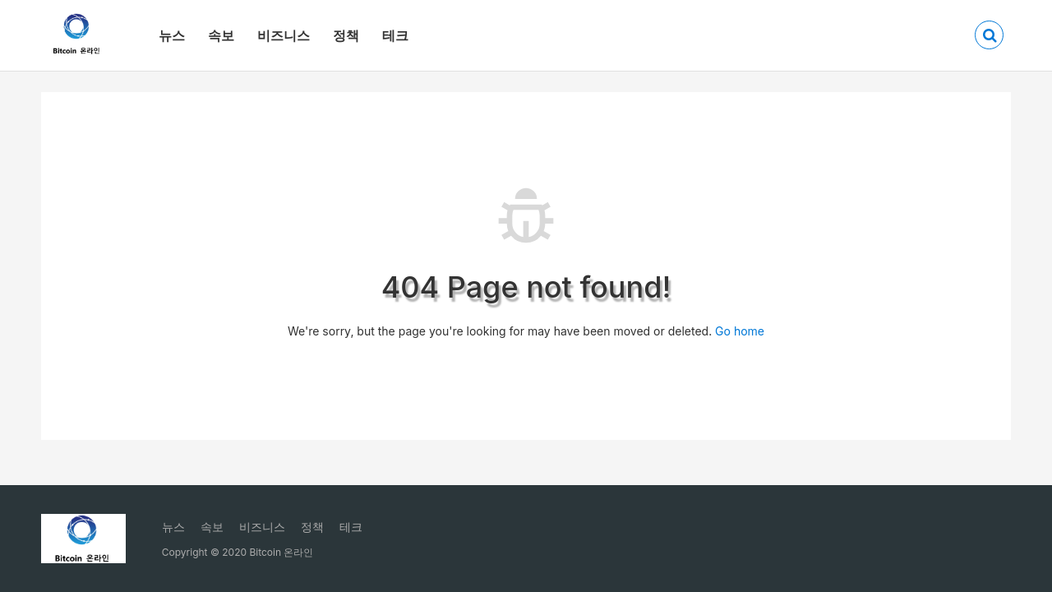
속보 (221, 35)
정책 (346, 35)
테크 (395, 35)
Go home (739, 331)
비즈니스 (283, 35)
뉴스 (172, 35)
